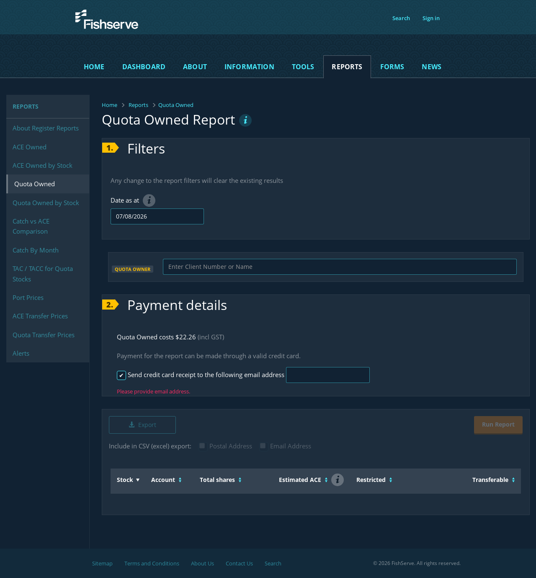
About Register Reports (46, 128)
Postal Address (225, 446)
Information (249, 66)
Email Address (285, 446)
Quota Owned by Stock (46, 202)
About (195, 66)
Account (163, 480)
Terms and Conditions (151, 563)
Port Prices (28, 297)
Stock (125, 480)
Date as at (133, 200)
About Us (202, 563)
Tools (303, 66)
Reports (347, 66)
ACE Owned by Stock (42, 165)
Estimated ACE (300, 480)
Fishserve (91, 33)
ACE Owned (29, 147)
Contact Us (239, 563)
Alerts (21, 353)
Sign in (431, 18)
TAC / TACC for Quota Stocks (43, 273)
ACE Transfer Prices (40, 316)
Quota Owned (34, 184)
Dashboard (143, 66)
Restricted (371, 480)
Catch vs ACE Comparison (31, 226)
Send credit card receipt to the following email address (199, 374)
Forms (392, 66)
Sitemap (102, 563)
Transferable (490, 480)
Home (94, 66)
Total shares (217, 480)
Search (401, 18)
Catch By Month (36, 250)
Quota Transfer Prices (44, 335)
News (431, 66)
